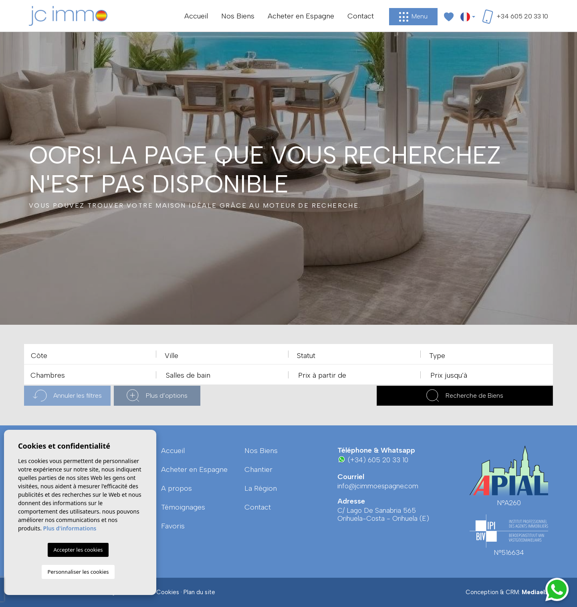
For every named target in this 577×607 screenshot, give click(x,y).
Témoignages (183, 507)
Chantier (258, 469)
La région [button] (260, 488)
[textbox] (92, 356)
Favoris (173, 526)
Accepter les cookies (78, 549)
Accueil (196, 16)
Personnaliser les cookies (78, 571)
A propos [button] (176, 488)
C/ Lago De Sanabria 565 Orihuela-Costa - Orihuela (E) (383, 514)
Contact (360, 16)
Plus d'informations (70, 528)
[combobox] (90, 354)
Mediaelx (535, 592)
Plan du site (199, 592)
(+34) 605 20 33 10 (372, 459)
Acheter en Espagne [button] (301, 16)
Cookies (167, 592)
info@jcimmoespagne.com (377, 486)
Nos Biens (237, 16)
